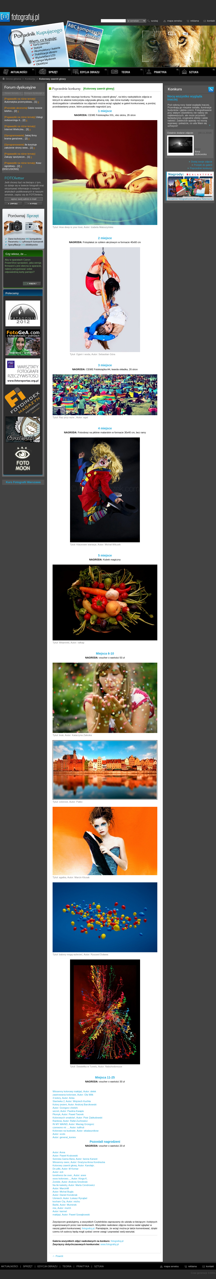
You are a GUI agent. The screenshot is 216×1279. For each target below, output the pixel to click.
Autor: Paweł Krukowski (65, 1155)
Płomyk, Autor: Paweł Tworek (68, 1114)
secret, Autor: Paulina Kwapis (68, 1111)
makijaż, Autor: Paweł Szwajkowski (71, 1214)
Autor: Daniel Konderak (65, 1195)
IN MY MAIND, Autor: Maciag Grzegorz (73, 1124)
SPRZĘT (28, 1266)
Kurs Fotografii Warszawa (23, 482)
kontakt (211, 20)
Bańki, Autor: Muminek (65, 1204)
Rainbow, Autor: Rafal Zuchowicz (70, 1121)
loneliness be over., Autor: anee (69, 1175)
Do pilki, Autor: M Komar (66, 1168)
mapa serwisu (174, 20)
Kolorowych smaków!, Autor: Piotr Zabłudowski (77, 1117)
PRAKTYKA (82, 1266)
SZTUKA (99, 1266)
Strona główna (11, 79)
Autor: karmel (60, 1211)
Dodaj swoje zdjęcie (200, 161)
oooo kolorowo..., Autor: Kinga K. (70, 1178)
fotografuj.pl (88, 1228)
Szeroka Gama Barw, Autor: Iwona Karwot (75, 1159)
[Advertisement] (189, 273)
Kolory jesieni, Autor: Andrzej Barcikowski (74, 1104)
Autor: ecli (58, 1172)
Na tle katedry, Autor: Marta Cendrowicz (74, 1185)
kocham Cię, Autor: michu (66, 1201)
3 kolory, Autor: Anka (63, 1098)
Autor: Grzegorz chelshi (65, 1107)
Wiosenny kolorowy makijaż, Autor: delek (74, 1091)
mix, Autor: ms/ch (62, 1208)
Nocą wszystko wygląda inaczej (184, 98)
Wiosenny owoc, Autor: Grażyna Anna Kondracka (79, 1162)
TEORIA (66, 1266)
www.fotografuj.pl (109, 1244)
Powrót (57, 1256)
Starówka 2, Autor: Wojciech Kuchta (72, 1101)
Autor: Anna (59, 1152)
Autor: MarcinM (61, 1188)
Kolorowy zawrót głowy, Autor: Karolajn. (73, 1165)
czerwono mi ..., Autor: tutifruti (68, 1127)
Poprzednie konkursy (199, 168)
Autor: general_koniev (64, 1137)
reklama (194, 20)
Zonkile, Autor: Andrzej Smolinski (70, 1181)
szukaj (154, 20)
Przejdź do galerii (202, 165)
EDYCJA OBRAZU (48, 1266)
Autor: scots (59, 1134)
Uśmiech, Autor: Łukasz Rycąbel (70, 1198)
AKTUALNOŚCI (9, 1266)
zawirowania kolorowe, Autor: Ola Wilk (73, 1094)
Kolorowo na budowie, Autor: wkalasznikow (75, 1130)
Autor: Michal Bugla (63, 1191)
